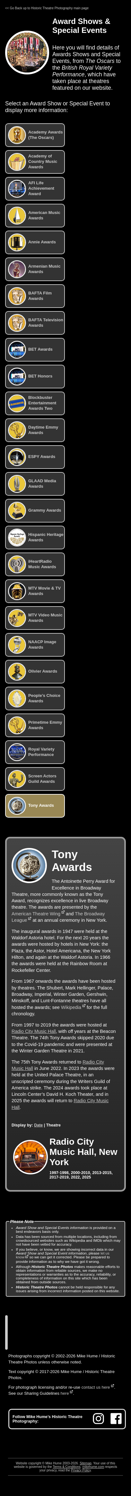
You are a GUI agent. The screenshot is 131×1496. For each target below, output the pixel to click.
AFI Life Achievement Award (31, 189)
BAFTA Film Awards (30, 296)
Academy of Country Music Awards (32, 162)
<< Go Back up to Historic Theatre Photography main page (47, 8)
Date (38, 1125)
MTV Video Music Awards (35, 618)
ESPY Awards (31, 457)
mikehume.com (93, 1467)
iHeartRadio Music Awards (32, 564)
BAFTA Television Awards (35, 323)
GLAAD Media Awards (32, 484)
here (65, 1393)
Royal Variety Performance (31, 752)
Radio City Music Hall (34, 1031)
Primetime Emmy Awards (35, 725)
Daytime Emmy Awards (33, 430)
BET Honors (30, 376)
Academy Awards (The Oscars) (35, 135)
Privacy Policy (81, 1470)
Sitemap (86, 1463)
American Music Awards (34, 216)
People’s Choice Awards (34, 698)
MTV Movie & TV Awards (34, 591)
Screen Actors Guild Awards (32, 779)
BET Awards (30, 350)
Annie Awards (32, 242)
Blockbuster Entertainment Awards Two (32, 403)
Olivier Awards (32, 672)
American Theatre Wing (36, 913)
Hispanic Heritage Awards (36, 537)
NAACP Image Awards (32, 645)
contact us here (96, 1387)
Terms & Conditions (67, 1467)
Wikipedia (71, 1007)
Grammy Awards (34, 511)
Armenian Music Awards (34, 269)
